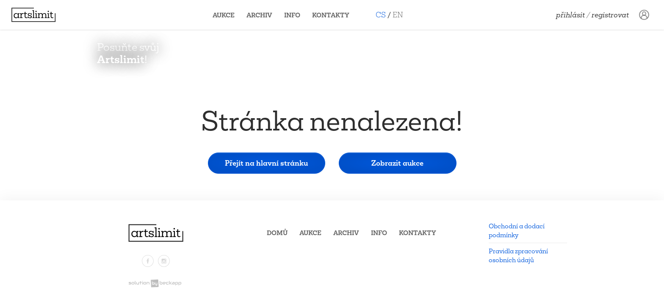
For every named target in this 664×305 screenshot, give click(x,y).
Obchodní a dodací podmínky (517, 230)
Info (296, 15)
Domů (277, 233)
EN (401, 14)
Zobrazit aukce (397, 163)
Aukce (227, 15)
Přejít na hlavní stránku (266, 163)
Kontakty (334, 15)
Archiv (263, 15)
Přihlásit (570, 14)
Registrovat (610, 14)
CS (384, 14)
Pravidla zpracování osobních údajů (518, 255)
